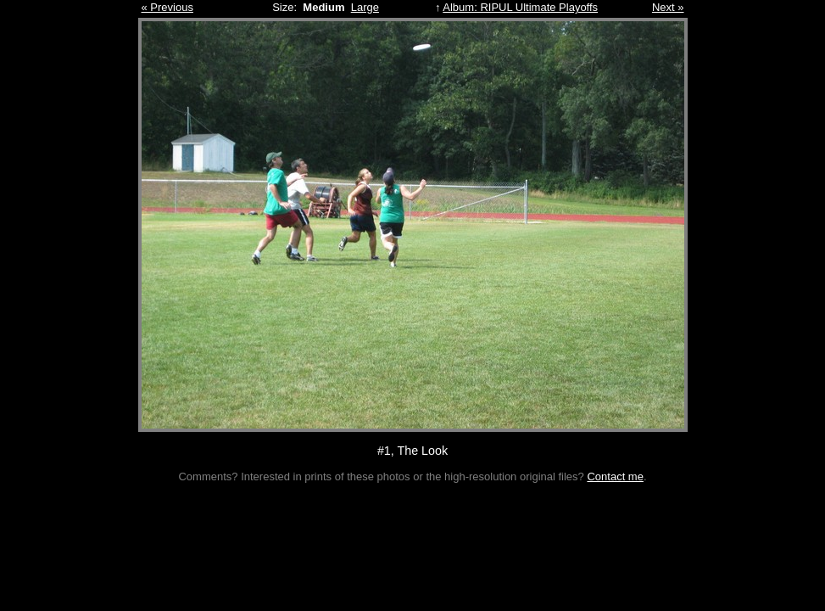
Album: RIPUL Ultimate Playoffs (520, 7)
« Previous (167, 7)
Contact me (615, 476)
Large (365, 7)
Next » (668, 7)
